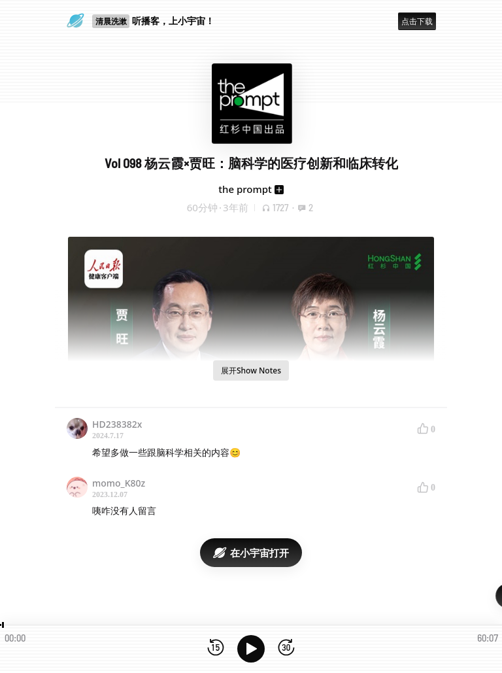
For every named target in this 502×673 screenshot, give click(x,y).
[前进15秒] (286, 648)
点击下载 (417, 21)
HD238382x (117, 424)
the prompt (244, 189)
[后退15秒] (216, 648)
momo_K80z (118, 483)
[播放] (251, 649)
